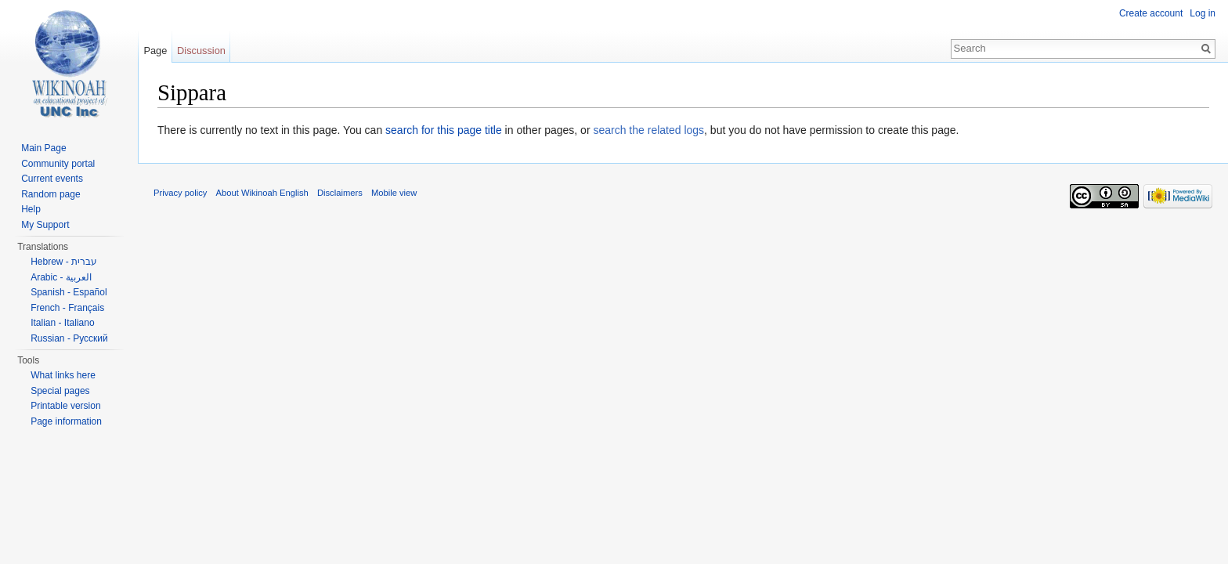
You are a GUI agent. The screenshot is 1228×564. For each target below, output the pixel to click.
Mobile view (394, 192)
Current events (52, 178)
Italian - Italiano (62, 322)
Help (31, 209)
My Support (45, 224)
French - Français (67, 307)
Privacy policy (180, 192)
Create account (1151, 13)
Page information (66, 421)
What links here (63, 375)
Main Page (43, 148)
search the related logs (648, 130)
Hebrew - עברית (64, 261)
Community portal (58, 163)
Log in (1202, 13)
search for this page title (443, 130)
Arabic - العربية (61, 277)
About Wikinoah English (262, 192)
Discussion (201, 50)
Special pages (60, 390)
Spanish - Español (69, 292)
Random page (50, 194)
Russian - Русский (69, 338)
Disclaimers (340, 192)
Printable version (65, 405)
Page (155, 50)
